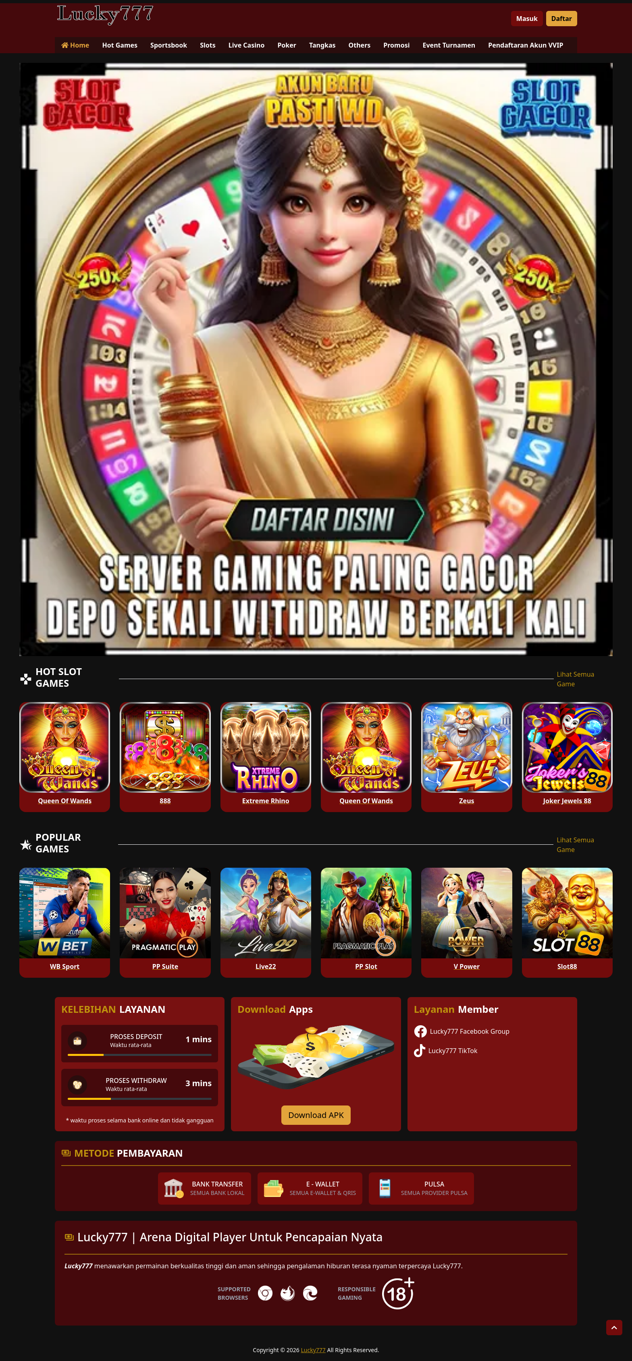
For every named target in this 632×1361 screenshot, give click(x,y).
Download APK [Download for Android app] (316, 1115)
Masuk (527, 18)
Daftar (561, 18)
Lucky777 (313, 1350)
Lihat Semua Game (576, 679)
